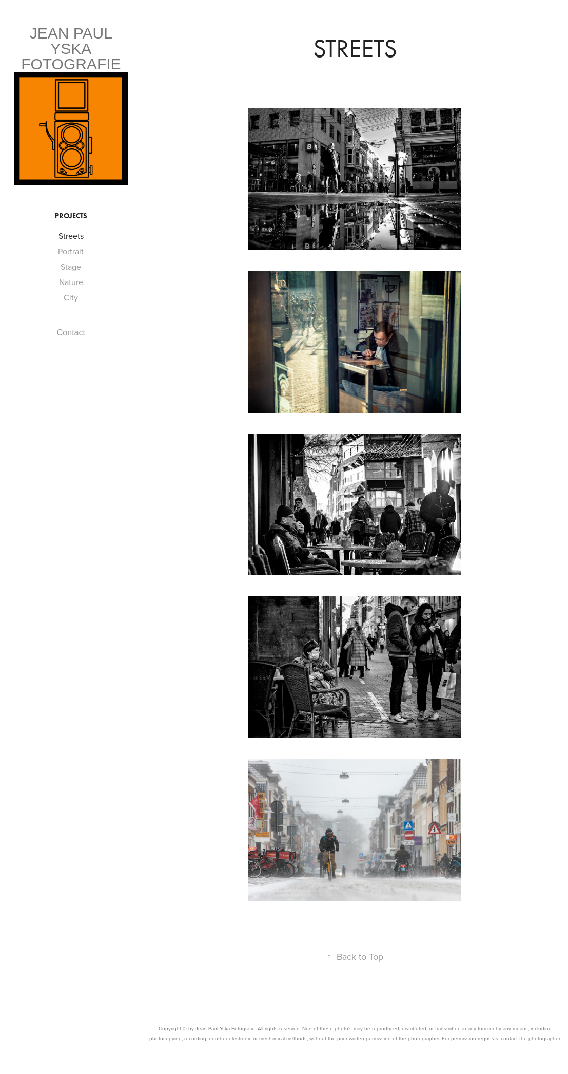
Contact (71, 332)
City (71, 297)
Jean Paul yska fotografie (71, 48)
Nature (71, 282)
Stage (71, 266)
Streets (71, 235)
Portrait (71, 251)
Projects (71, 216)
